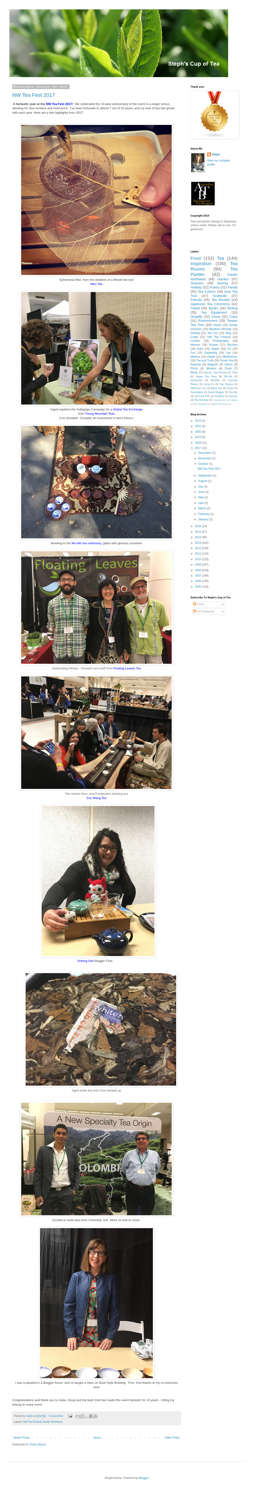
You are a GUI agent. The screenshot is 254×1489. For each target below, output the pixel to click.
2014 (198, 537)
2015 (198, 531)
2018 (198, 442)
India (200, 348)
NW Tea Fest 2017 (33, 95)
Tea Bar (233, 392)
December (205, 452)
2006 (198, 581)
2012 (198, 548)
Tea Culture (206, 291)
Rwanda (195, 364)
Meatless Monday (220, 329)
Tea (220, 258)
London (195, 340)
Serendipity (196, 392)
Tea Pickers (226, 384)
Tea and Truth (205, 360)
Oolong (195, 333)
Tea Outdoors (200, 404)
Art (229, 348)
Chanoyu (217, 400)
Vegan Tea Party (206, 376)
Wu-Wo (228, 376)
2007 (198, 575)
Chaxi (228, 368)
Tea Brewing (201, 399)
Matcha (195, 356)
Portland (219, 396)
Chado (217, 325)
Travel (195, 308)
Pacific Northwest (52, 1421)
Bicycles (232, 344)
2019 (198, 437)
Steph (216, 154)
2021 (198, 426)
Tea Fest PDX (202, 396)
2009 (198, 564)
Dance (228, 364)
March (202, 508)
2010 (198, 559)
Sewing (222, 283)
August (203, 481)
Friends (196, 300)
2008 (198, 570)
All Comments (203, 611)
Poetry (215, 287)
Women (195, 344)
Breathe (215, 380)
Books (213, 308)
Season (233, 396)
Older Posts (172, 1437)
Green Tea (226, 360)
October (203, 463)
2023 (198, 420)
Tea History (232, 400)
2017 (198, 448)
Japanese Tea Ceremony (210, 304)
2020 (198, 431)
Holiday (196, 287)
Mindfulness (230, 356)
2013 (198, 542)
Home (97, 1437)
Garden (223, 279)
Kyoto (230, 388)
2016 (198, 526)
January (203, 519)
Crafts (194, 337)
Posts (198, 604)
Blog (228, 333)
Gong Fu (209, 384)
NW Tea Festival (32, 1421)
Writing (232, 308)
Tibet (235, 372)
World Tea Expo (219, 404)
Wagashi (212, 364)
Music (194, 372)
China (215, 317)
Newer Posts (21, 1437)
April (201, 503)
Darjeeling (210, 352)
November (205, 458)
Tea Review (220, 300)
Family (233, 287)
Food (195, 258)
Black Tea (216, 388)
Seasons (197, 283)
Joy (228, 352)
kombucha (196, 380)
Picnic (194, 368)
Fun (192, 352)
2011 (198, 553)
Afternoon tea (198, 388)
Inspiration (200, 263)
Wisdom (211, 368)
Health (211, 356)
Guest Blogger (216, 392)
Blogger (144, 1478)
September (205, 475)
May (201, 497)
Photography (221, 340)
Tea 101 (212, 333)
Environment (207, 321)
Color (234, 317)
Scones (213, 344)
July (201, 486)
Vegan (215, 348)
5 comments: (56, 1415)
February (204, 514)
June (201, 492)
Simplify (196, 317)
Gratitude (220, 296)
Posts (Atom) (37, 1444)
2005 (198, 586)
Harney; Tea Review (215, 372)
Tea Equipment (214, 312)
